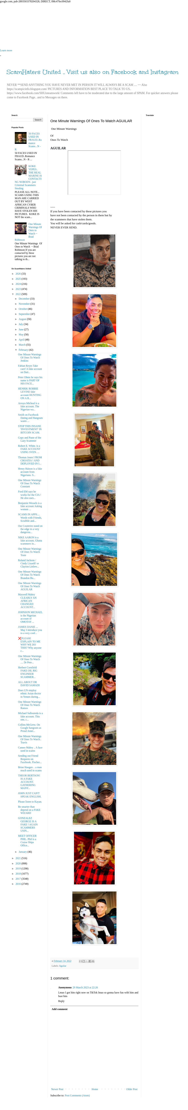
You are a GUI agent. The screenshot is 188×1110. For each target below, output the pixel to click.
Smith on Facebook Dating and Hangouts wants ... (30, 417)
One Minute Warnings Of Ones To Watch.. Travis (29, 739)
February (24, 349)
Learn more (6, 50)
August (23, 319)
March (22, 344)
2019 (18, 868)
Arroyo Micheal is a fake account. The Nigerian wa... (28, 406)
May (21, 334)
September (25, 314)
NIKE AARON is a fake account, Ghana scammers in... (30, 540)
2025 (18, 278)
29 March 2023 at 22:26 (85, 987)
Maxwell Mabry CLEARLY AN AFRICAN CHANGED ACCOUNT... (27, 601)
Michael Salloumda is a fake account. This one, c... (30, 716)
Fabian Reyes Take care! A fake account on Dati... (30, 368)
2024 (18, 283)
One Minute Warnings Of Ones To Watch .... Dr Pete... (29, 659)
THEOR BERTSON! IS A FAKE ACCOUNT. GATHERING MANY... (29, 782)
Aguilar (62, 965)
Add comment (59, 1009)
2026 (18, 273)
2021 (18, 858)
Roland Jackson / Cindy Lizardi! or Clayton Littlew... (28, 563)
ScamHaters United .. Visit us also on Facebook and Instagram (92, 72)
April (22, 339)
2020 (18, 863)
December (24, 298)
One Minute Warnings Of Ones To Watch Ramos (29, 704)
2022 (18, 294)
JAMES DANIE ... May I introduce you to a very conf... (30, 629)
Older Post (131, 1089)
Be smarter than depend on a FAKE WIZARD (29, 809)
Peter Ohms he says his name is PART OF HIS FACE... (30, 380)
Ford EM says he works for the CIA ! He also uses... (29, 494)
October (23, 308)
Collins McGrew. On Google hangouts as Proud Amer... (29, 727)
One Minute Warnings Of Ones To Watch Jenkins (29, 357)
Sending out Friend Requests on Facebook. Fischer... (30, 758)
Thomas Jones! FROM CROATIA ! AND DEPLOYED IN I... (30, 460)
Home (95, 1089)
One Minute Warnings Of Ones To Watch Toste (29, 551)
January (23, 851)
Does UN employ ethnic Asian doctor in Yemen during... (29, 693)
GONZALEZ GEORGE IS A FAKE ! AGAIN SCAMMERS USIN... (28, 824)
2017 (18, 878)
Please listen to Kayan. (30, 801)
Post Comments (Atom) (77, 1095)
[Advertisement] (94, 26)
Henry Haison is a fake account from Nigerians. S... (30, 471)
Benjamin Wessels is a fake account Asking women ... (30, 506)
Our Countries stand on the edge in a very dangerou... (30, 529)
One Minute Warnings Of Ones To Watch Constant (29, 483)
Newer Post (57, 1089)
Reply (61, 1001)
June (21, 329)
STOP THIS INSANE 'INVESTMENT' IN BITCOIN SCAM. (30, 429)
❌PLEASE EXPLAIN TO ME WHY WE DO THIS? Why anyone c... (30, 644)
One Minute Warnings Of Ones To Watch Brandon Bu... (29, 574)
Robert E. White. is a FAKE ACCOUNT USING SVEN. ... (29, 448)
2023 (18, 289)
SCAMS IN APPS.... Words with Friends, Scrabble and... (30, 517)
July (21, 324)
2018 (18, 873)
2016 (18, 883)
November (25, 303)
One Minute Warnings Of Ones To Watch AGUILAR (29, 586)
